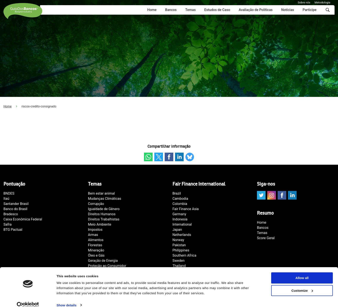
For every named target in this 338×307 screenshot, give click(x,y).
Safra (7, 224)
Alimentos (95, 240)
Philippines (180, 250)
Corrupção (96, 204)
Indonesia (180, 219)
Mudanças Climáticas (104, 199)
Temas (190, 10)
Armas (93, 235)
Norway (178, 240)
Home (151, 10)
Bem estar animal (101, 193)
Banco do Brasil (15, 209)
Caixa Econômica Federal (22, 219)
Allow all (302, 271)
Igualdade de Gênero (104, 209)
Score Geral (266, 238)
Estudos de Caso (217, 10)
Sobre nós (304, 2)
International (182, 224)
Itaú (6, 199)
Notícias (287, 10)
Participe (309, 10)
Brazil (176, 193)
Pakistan (179, 245)
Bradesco (10, 214)
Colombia (179, 204)
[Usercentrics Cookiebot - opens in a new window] (28, 298)
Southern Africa (184, 255)
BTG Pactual (12, 230)
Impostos (95, 230)
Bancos (171, 10)
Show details (66, 298)
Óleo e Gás (96, 255)
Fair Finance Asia (185, 209)
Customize (302, 284)
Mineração (96, 250)
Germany (179, 214)
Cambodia (180, 199)
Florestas (95, 245)
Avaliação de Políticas (255, 10)
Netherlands (181, 235)
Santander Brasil (16, 204)
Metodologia (322, 2)
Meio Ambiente (99, 224)
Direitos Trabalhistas (103, 219)
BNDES (8, 193)
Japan (177, 230)
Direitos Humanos (102, 214)
